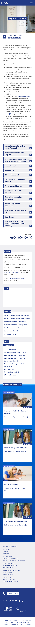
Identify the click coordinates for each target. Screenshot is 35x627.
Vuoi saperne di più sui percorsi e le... (15, 417)
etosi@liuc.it (10, 114)
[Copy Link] (30, 237)
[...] (28, 417)
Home (10, 35)
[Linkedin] (19, 237)
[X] (15, 237)
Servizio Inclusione (24, 96)
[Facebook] (12, 237)
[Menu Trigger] (31, 2)
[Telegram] (26, 237)
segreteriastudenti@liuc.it (12, 272)
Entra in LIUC (8, 345)
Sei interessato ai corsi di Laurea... (14, 451)
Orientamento (9, 392)
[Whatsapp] (23, 237)
